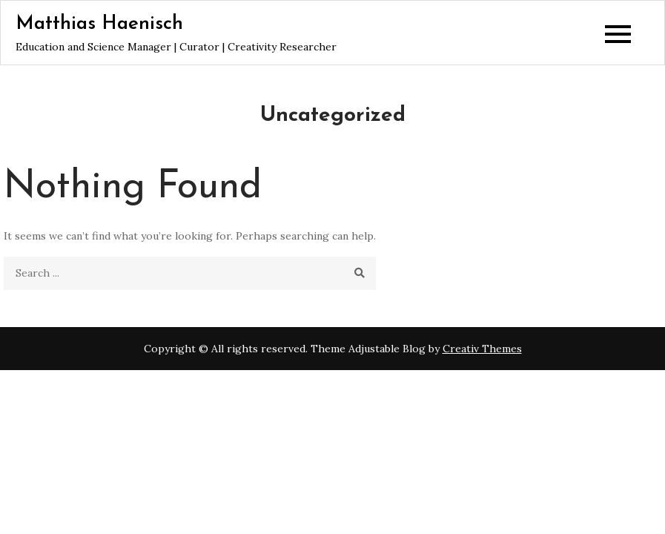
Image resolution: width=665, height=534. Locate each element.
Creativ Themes (482, 348)
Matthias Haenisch (99, 24)
